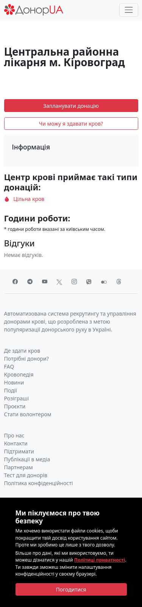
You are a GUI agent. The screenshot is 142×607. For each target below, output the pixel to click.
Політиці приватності (99, 560)
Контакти (16, 443)
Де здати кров (22, 350)
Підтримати (19, 451)
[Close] (71, 589)
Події (10, 390)
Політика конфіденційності (38, 483)
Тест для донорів (26, 475)
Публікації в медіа (27, 459)
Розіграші (16, 398)
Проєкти (15, 406)
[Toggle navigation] (128, 10)
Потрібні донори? (26, 358)
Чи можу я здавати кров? (71, 123)
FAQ (9, 366)
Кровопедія (19, 374)
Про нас (14, 435)
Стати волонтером (27, 414)
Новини (14, 382)
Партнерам (18, 467)
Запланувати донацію (71, 105)
